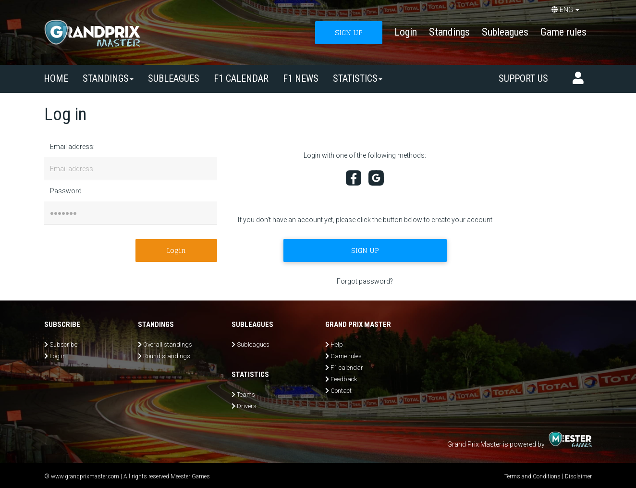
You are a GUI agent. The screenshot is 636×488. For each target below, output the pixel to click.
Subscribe (63, 344)
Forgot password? (365, 281)
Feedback (343, 379)
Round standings (166, 356)
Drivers (247, 406)
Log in (57, 356)
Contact (341, 390)
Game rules (563, 32)
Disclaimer (578, 476)
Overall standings (167, 344)
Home (56, 78)
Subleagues (505, 32)
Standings (449, 32)
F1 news (300, 78)
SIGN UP (349, 32)
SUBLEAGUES (173, 78)
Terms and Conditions (532, 476)
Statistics (357, 78)
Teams (246, 394)
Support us (523, 78)
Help (336, 344)
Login (405, 32)
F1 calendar (241, 78)
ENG (565, 9)
